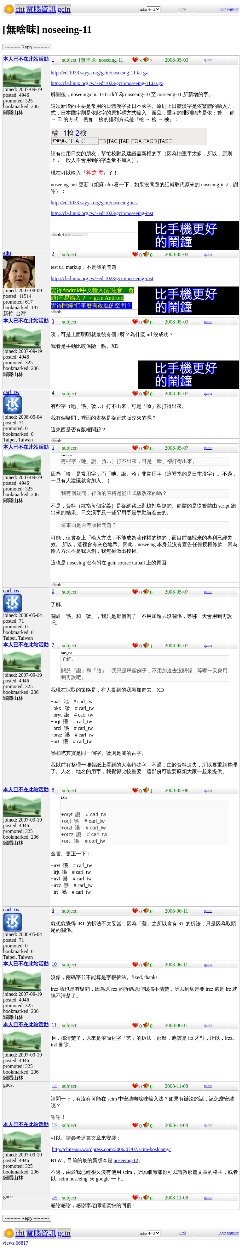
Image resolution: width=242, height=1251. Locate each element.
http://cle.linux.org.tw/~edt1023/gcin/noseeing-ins (101, 213)
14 (54, 1197)
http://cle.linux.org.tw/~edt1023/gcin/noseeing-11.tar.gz (107, 83)
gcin (63, 9)
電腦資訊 (41, 9)
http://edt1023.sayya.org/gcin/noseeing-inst (94, 202)
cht (20, 9)
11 (54, 1024)
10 (54, 964)
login (222, 9)
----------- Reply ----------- (27, 47)
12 (54, 1085)
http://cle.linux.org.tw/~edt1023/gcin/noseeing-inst (102, 278)
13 (54, 1124)
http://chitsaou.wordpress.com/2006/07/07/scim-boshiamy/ (111, 1149)
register (233, 9)
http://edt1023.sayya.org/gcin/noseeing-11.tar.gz (99, 72)
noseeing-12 (126, 1160)
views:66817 (15, 1243)
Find (182, 9)
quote (208, 60)
